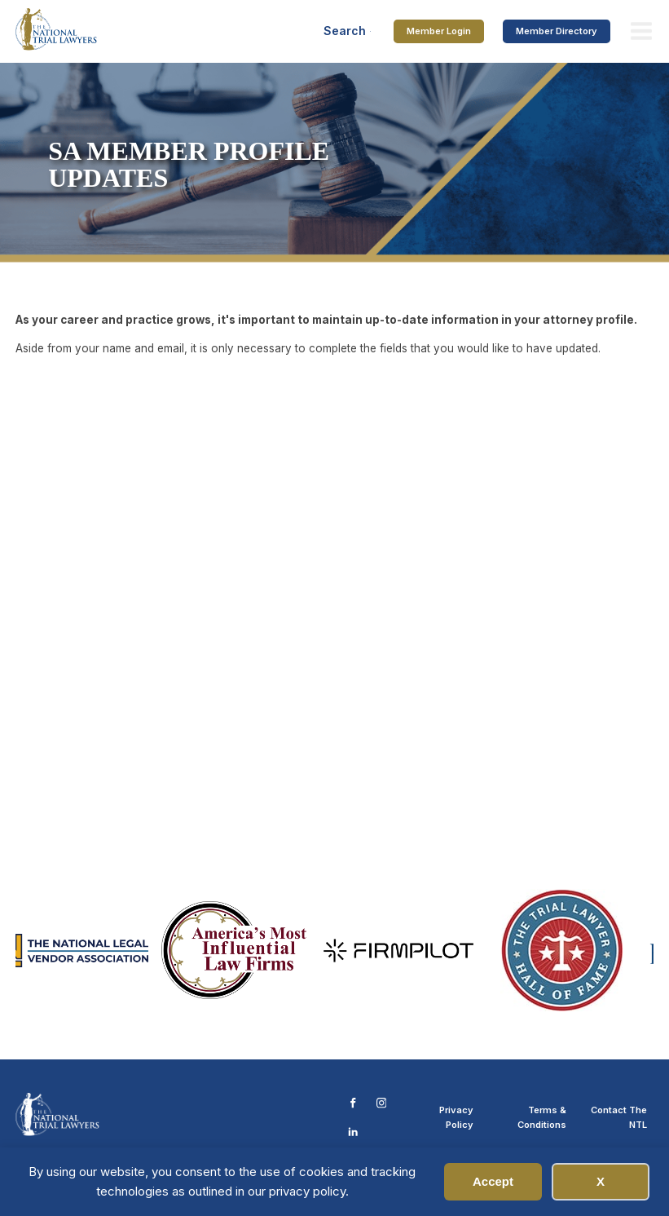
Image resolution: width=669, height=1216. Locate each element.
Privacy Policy (456, 1117)
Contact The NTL (619, 1117)
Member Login (439, 31)
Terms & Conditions (541, 1117)
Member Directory (556, 31)
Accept (493, 1181)
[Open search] (347, 31)
